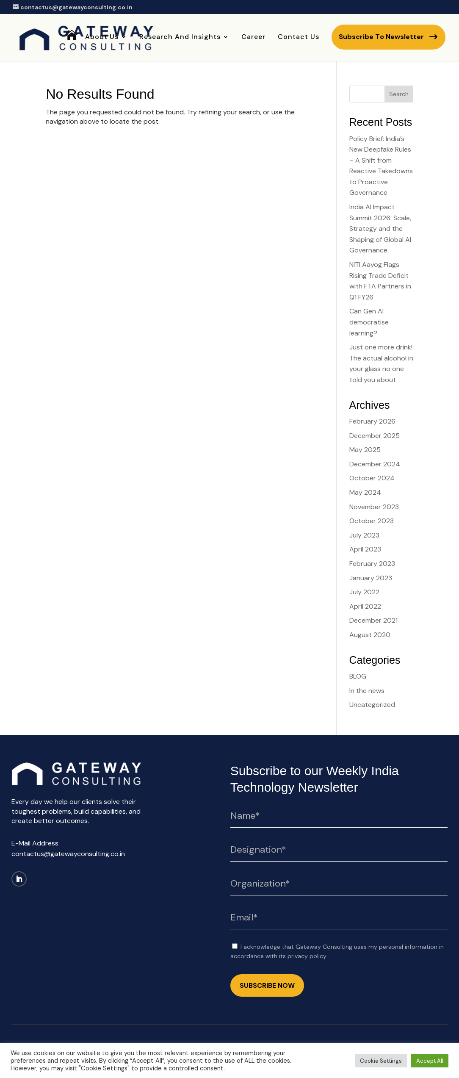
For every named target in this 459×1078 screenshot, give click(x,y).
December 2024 (374, 464)
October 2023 (371, 520)
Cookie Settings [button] (381, 1060)
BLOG (357, 676)
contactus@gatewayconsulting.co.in (68, 853)
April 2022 (365, 606)
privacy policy (307, 956)
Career (253, 37)
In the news (366, 690)
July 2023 (364, 535)
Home (72, 48)
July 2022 (364, 591)
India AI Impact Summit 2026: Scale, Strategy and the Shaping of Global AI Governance (380, 228)
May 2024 (365, 492)
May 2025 (365, 449)
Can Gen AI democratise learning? (369, 322)
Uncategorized (372, 704)
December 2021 (373, 620)
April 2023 (365, 549)
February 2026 (372, 421)
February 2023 (372, 563)
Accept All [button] (429, 1060)
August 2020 (369, 634)
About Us (102, 37)
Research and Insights (180, 37)
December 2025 (374, 435)
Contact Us (298, 37)
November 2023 (374, 506)
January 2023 (370, 578)
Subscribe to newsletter (381, 36)
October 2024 (372, 478)
